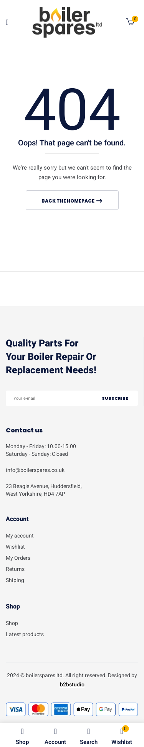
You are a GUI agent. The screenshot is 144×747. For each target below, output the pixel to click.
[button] (130, 24)
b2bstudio (72, 685)
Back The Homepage (68, 201)
